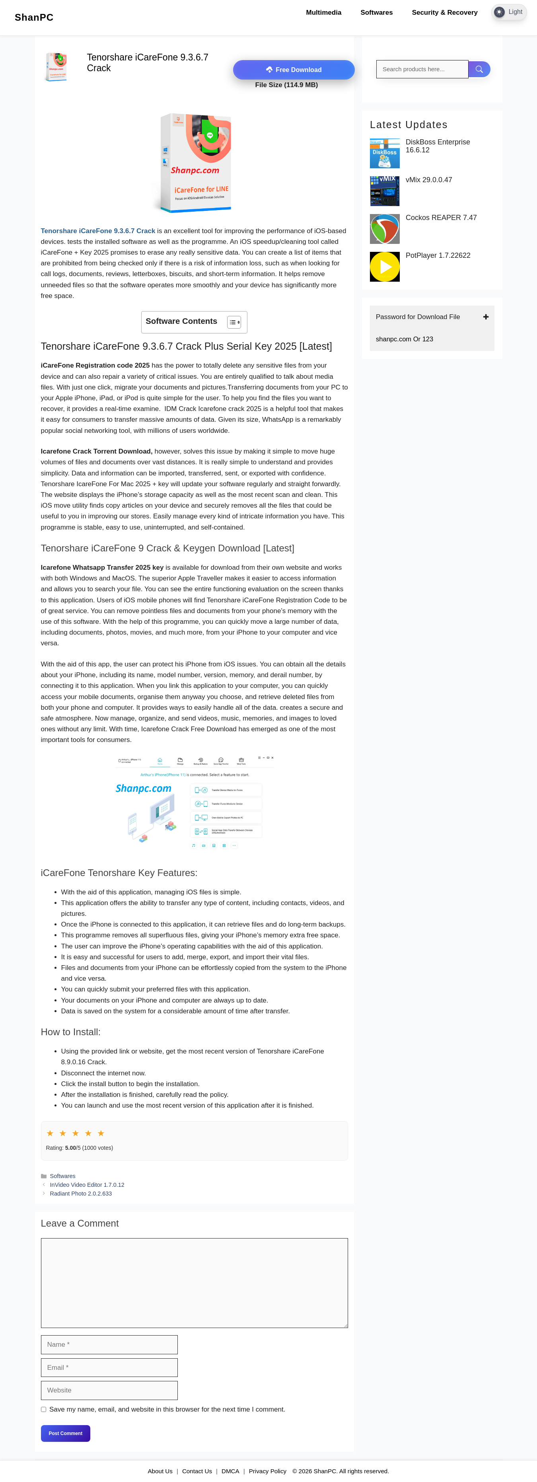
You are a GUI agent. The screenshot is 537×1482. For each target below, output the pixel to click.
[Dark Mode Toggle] (509, 12)
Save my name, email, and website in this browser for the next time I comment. (167, 1409)
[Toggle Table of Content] (230, 322)
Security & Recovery (445, 12)
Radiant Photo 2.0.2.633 (81, 1193)
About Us (160, 1470)
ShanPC (34, 17)
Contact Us (197, 1470)
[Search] (480, 69)
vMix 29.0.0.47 (429, 180)
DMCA (230, 1470)
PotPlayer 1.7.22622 (438, 255)
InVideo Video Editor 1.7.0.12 (87, 1185)
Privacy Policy (268, 1470)
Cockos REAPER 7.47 (441, 218)
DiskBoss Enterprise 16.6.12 (438, 146)
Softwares (376, 12)
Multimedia (324, 12)
